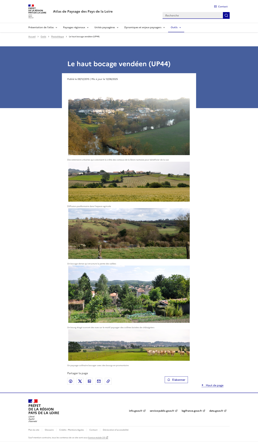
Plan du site (33, 429)
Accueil (32, 36)
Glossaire (49, 429)
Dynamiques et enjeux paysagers (142, 27)
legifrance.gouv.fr (192, 411)
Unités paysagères (104, 27)
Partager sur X (80, 381)
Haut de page (214, 385)
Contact (223, 6)
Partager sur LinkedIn (89, 381)
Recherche (226, 15)
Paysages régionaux (74, 27)
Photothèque (57, 36)
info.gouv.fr (135, 411)
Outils (174, 27)
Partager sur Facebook (70, 381)
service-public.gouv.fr (162, 411)
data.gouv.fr (216, 411)
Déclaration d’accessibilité (115, 429)
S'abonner (176, 380)
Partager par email (98, 381)
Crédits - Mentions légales (71, 429)
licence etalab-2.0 (96, 437)
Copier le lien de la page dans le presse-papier (108, 381)
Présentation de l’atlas (41, 27)
